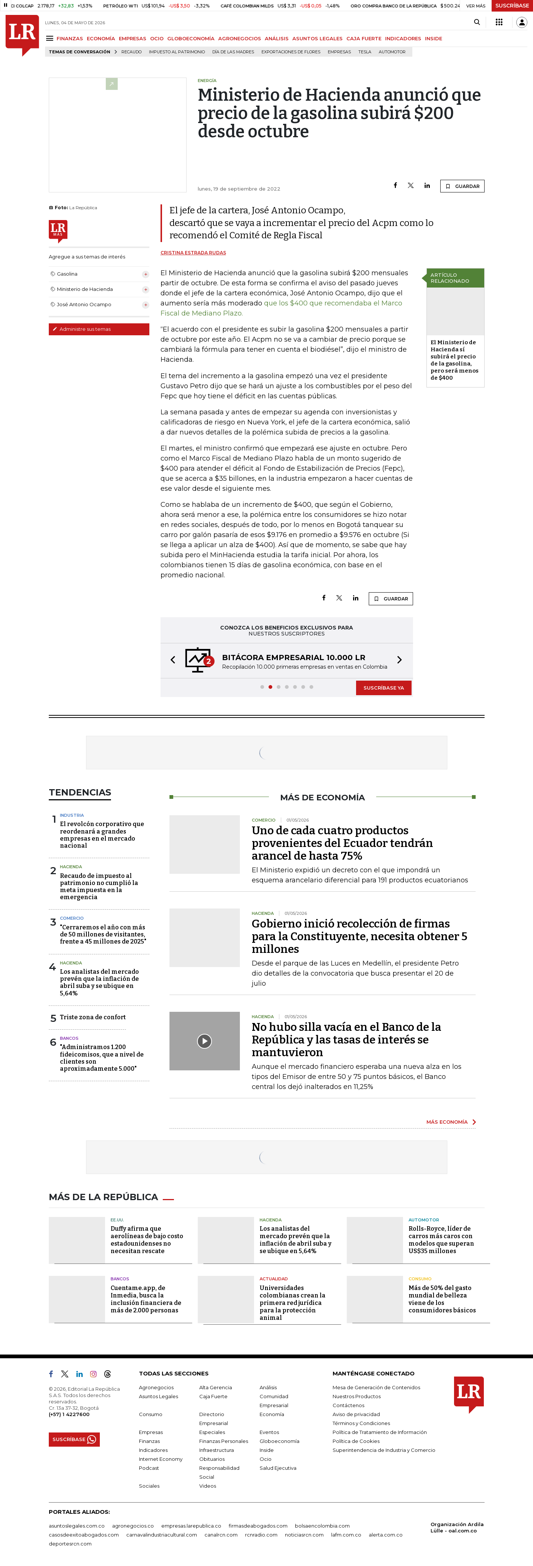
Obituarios (212, 1459)
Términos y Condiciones (361, 1423)
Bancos (69, 1038)
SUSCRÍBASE (512, 5)
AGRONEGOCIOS (239, 38)
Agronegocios (156, 1387)
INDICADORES (403, 38)
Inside (267, 1450)
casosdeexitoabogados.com (84, 1535)
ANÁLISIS (277, 38)
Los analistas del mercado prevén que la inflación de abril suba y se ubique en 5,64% (99, 982)
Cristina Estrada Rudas (193, 252)
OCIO (157, 38)
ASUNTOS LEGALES (317, 38)
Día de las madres (233, 52)
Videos (207, 1486)
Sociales (149, 1486)
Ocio (266, 1459)
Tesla (364, 52)
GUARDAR (462, 186)
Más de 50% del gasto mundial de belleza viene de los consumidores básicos (442, 1299)
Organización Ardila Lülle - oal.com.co (457, 1527)
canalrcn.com (221, 1535)
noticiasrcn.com (304, 1535)
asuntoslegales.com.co (77, 1526)
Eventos (269, 1432)
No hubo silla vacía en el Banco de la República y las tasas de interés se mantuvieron (346, 1039)
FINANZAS (70, 38)
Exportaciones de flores (290, 52)
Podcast (149, 1468)
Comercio (72, 918)
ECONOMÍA (101, 38)
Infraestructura (216, 1450)
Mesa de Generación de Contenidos (376, 1387)
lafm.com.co (346, 1535)
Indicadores (153, 1450)
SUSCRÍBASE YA (384, 688)
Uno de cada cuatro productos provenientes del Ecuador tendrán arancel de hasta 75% (342, 843)
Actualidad (274, 1278)
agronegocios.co (133, 1526)
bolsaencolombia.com (322, 1526)
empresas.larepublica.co (191, 1526)
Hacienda (71, 866)
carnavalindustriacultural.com (161, 1535)
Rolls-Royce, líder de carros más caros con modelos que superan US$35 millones (441, 1240)
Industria (72, 815)
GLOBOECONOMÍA (191, 38)
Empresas (339, 52)
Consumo (420, 1278)
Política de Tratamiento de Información (380, 1432)
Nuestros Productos (357, 1396)
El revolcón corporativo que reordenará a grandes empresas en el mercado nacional (102, 834)
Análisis (268, 1387)
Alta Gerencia (215, 1387)
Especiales (212, 1432)
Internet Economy (161, 1459)
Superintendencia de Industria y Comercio (384, 1450)
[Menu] (51, 38)
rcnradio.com (261, 1535)
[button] (171, 660)
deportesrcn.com (70, 1544)
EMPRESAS (132, 38)
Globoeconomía (279, 1441)
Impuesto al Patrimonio (177, 52)
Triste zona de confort (93, 1017)
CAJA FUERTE (363, 38)
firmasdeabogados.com (258, 1526)
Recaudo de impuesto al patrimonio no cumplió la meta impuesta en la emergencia (99, 886)
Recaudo (131, 52)
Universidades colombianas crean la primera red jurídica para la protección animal (293, 1302)
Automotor (392, 52)
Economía (272, 1414)
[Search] (477, 22)
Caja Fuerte (213, 1396)
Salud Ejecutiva (278, 1468)
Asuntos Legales (158, 1396)
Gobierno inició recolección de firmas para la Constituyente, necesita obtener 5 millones (359, 936)
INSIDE (433, 38)
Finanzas (149, 1441)
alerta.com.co (386, 1535)
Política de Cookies (356, 1441)
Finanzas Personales (223, 1441)
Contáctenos (348, 1405)
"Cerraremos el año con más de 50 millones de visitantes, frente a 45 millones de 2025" (103, 934)
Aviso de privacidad (356, 1414)
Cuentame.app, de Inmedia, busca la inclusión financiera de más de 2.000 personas (146, 1299)
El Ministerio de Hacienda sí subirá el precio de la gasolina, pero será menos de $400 (455, 360)
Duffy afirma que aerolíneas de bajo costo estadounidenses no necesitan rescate (147, 1240)
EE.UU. (117, 1220)
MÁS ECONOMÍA (447, 1122)
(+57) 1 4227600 (69, 1414)
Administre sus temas (82, 329)
